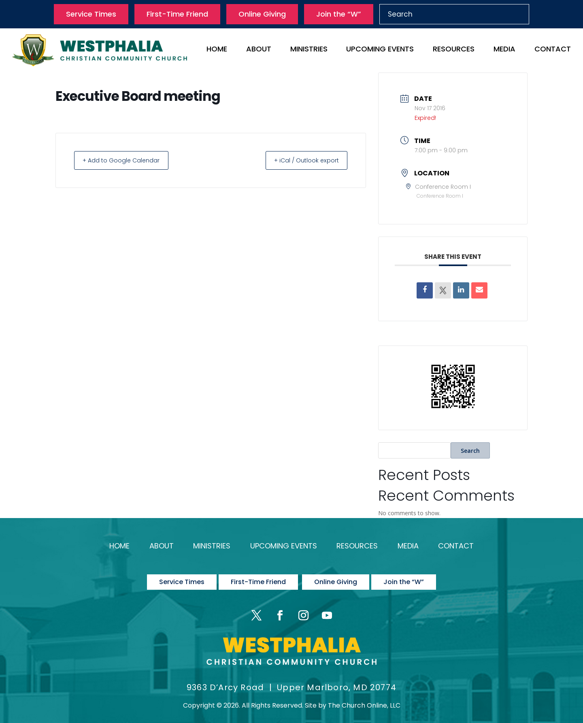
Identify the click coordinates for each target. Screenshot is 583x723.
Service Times (91, 14)
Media (504, 50)
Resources (453, 50)
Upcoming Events (380, 50)
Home (216, 50)
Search (470, 450)
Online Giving (262, 14)
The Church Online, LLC (364, 697)
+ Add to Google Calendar (125, 160)
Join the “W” (338, 14)
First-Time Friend (177, 14)
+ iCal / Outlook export (302, 160)
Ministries (309, 50)
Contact (552, 50)
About (258, 50)
